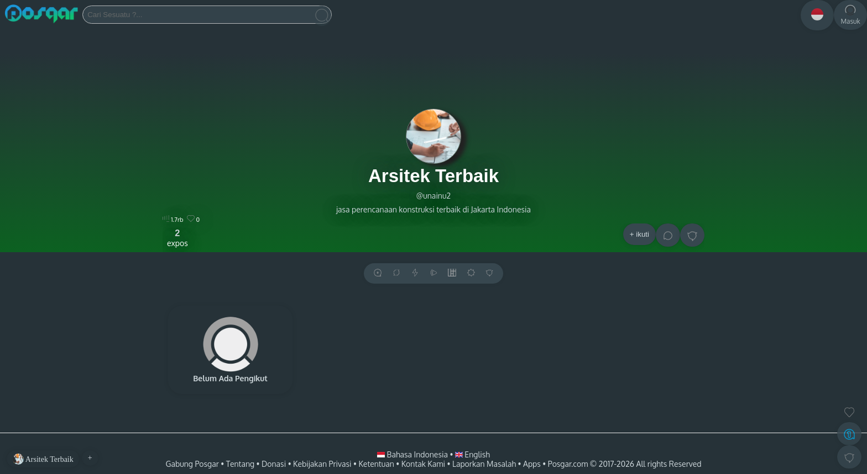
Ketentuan (376, 463)
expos (177, 238)
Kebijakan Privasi (322, 463)
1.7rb (173, 219)
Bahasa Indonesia (413, 454)
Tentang (240, 463)
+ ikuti (639, 234)
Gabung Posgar (191, 463)
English (472, 454)
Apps (532, 463)
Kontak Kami (423, 463)
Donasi (274, 463)
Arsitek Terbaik (433, 176)
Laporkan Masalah (484, 463)
